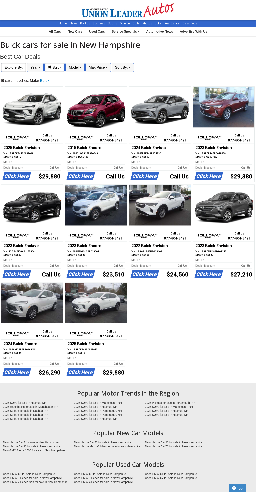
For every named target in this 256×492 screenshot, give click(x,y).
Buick (54, 67)
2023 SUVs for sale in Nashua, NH (166, 414)
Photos (147, 23)
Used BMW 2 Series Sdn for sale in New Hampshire (35, 482)
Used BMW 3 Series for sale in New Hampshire (32, 478)
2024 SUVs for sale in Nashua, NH (166, 410)
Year (35, 67)
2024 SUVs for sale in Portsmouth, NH (98, 410)
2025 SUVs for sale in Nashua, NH (95, 406)
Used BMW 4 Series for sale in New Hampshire (103, 482)
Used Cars (97, 31)
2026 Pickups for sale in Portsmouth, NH (170, 402)
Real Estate (172, 23)
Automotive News (159, 31)
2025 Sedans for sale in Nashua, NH (25, 410)
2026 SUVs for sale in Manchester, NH (98, 402)
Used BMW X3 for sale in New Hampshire (100, 474)
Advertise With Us (193, 31)
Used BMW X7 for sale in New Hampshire (171, 478)
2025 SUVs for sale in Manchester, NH (169, 406)
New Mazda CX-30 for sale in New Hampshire (31, 446)
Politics (85, 23)
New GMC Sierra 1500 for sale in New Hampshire (34, 450)
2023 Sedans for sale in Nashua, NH (25, 418)
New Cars (75, 31)
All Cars (55, 31)
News (73, 23)
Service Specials (125, 31)
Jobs (158, 23)
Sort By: (122, 67)
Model (75, 67)
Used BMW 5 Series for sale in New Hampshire (103, 478)
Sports (113, 23)
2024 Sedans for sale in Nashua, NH (25, 414)
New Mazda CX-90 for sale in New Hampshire (173, 442)
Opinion (125, 23)
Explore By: (13, 67)
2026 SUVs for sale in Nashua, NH (24, 402)
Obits (136, 23)
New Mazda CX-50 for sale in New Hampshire (102, 442)
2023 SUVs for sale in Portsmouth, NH (98, 414)
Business (99, 23)
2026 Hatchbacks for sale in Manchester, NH (30, 406)
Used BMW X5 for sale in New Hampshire (29, 474)
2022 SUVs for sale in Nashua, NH (95, 418)
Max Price (98, 67)
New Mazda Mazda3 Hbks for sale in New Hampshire (107, 446)
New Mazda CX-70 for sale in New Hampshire (173, 446)
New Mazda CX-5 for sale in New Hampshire (31, 442)
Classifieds (189, 23)
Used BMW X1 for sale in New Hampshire (171, 474)
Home (63, 23)
